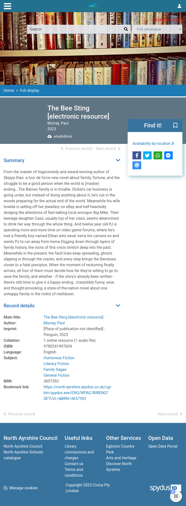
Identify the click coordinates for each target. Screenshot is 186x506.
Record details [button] (19, 306)
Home (9, 90)
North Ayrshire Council (23, 446)
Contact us (74, 463)
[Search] (126, 29)
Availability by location (153, 143)
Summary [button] (14, 160)
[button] (175, 126)
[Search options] (157, 29)
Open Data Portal (163, 446)
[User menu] (179, 6)
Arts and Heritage (121, 458)
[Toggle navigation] (7, 5)
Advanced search (167, 19)
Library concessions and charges (79, 452)
